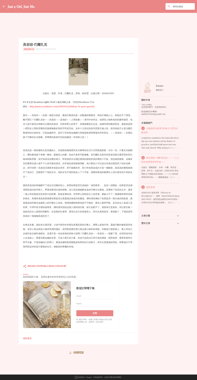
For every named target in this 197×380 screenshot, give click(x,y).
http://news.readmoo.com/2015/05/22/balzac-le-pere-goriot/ (62, 106)
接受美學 (150, 187)
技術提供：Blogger (83, 377)
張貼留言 (27, 338)
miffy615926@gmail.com (153, 114)
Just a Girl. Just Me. (26, 6)
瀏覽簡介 (159, 90)
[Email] (94, 296)
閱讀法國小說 (29, 49)
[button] (24, 266)
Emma (159, 85)
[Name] (94, 303)
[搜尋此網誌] (181, 6)
